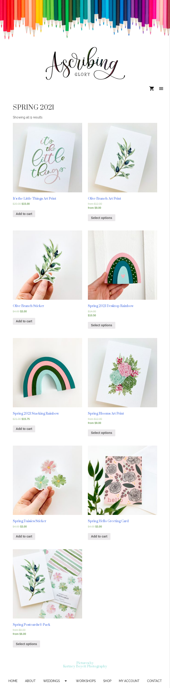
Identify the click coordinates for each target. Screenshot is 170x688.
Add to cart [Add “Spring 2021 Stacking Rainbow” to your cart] (24, 429)
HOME (12, 681)
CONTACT (154, 681)
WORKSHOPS (86, 681)
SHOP (107, 681)
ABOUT (30, 681)
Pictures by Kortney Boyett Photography (85, 665)
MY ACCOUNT (129, 681)
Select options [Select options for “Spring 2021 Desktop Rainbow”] (101, 325)
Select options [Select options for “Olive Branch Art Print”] (101, 218)
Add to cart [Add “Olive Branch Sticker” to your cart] (24, 321)
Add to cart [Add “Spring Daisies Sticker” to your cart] (24, 536)
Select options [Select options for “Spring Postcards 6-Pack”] (26, 644)
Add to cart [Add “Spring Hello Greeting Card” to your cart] (99, 536)
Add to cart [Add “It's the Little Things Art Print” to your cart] (24, 214)
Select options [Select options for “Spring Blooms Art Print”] (101, 433)
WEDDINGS (55, 681)
